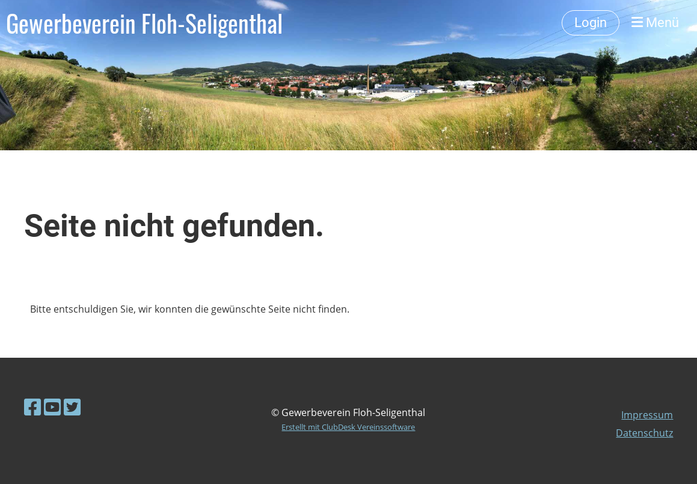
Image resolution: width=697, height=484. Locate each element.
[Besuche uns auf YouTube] (52, 407)
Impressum (647, 414)
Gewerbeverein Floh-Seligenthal (144, 23)
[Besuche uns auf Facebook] (32, 407)
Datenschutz (644, 433)
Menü (655, 22)
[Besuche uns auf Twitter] (72, 407)
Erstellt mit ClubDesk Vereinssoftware (348, 426)
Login (590, 22)
